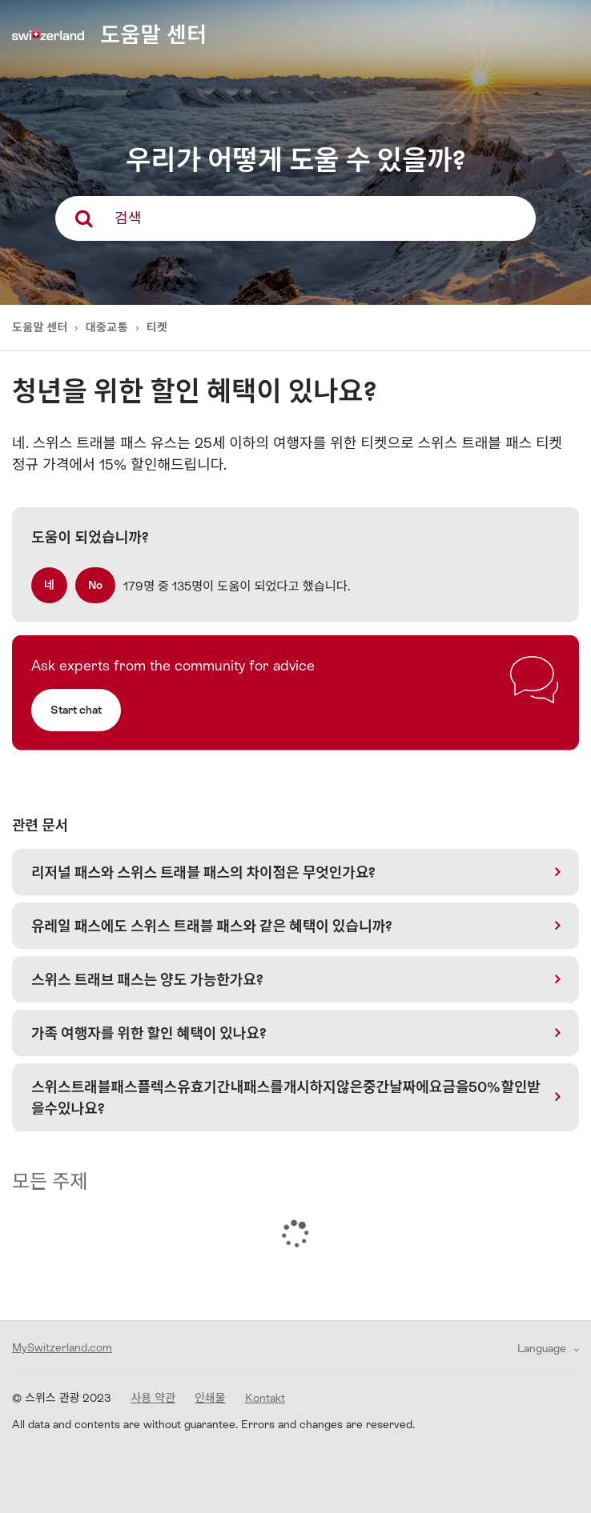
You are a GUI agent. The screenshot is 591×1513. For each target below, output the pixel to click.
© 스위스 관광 (61, 1397)
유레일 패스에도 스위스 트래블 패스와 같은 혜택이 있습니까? (211, 926)
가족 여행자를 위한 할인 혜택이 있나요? (149, 1033)
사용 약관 (153, 1397)
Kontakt (265, 1397)
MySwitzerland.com (62, 1347)
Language (543, 1348)
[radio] (49, 585)
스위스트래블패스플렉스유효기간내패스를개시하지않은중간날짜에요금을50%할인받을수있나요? (286, 1098)
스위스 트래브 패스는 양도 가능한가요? (147, 979)
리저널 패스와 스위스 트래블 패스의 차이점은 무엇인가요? (203, 872)
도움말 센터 (41, 327)
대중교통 (107, 327)
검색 (128, 218)
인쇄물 (210, 1397)
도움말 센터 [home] (153, 34)
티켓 (157, 327)
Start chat (76, 709)
